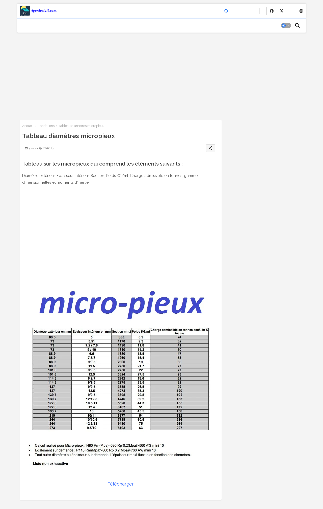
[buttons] (271, 11)
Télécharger (120, 484)
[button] (286, 25)
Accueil (28, 126)
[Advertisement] (161, 74)
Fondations (46, 126)
